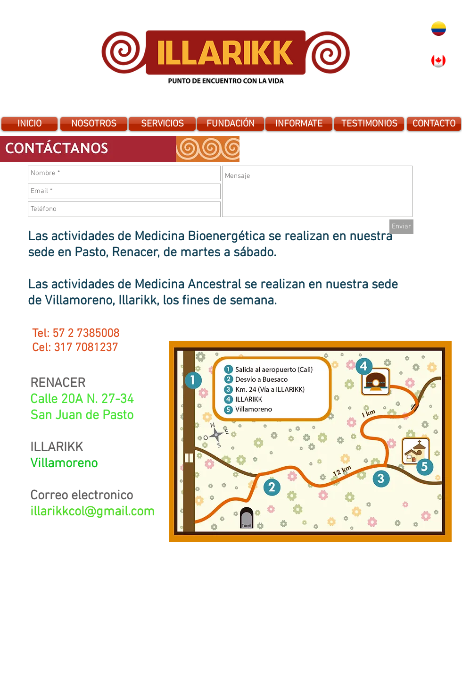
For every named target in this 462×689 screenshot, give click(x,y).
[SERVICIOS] (162, 124)
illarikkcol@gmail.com (92, 512)
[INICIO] (29, 124)
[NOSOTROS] (93, 124)
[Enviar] (401, 226)
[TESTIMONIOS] (369, 124)
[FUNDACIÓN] (230, 124)
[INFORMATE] (298, 124)
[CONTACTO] (434, 124)
